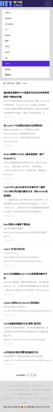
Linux (7, 63)
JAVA (7, 47)
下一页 (33, 375)
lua (6, 58)
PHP (7, 41)
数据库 (8, 75)
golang (7, 69)
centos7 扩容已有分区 (14, 249)
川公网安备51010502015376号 (36, 407)
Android (8, 18)
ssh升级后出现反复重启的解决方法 (21, 352)
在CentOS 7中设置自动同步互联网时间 (23, 125)
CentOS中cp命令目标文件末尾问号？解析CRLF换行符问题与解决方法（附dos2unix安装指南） (26, 191)
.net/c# (7, 13)
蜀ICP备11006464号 (12, 407)
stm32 (7, 52)
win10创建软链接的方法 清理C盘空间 (22, 323)
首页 (18, 83)
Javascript (9, 24)
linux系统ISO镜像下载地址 (17, 224)
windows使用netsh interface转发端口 (22, 303)
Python (8, 35)
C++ (6, 30)
